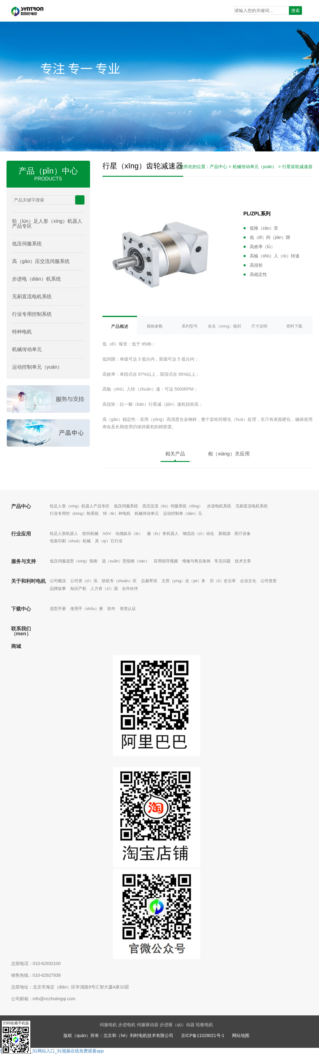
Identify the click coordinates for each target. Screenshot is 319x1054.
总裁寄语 (149, 580)
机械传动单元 (147, 513)
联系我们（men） (21, 631)
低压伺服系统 (126, 506)
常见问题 (222, 561)
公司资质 (269, 580)
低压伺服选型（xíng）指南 (74, 561)
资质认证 (128, 608)
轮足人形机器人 (64, 533)
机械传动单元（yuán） (255, 166)
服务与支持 (23, 561)
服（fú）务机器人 (163, 533)
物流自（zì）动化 (198, 533)
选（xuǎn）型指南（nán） (125, 561)
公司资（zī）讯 (83, 580)
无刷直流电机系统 (251, 506)
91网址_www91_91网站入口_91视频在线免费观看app (52, 1050)
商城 (16, 646)
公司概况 (58, 580)
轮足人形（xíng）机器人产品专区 (80, 506)
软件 (111, 608)
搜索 (295, 10)
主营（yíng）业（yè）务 (183, 580)
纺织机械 (90, 533)
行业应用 (21, 533)
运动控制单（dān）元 (182, 513)
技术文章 (243, 561)
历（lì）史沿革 (223, 580)
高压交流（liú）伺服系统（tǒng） (172, 506)
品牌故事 (58, 588)
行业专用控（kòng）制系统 (74, 513)
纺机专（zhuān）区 (119, 580)
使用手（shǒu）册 (86, 608)
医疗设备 (243, 533)
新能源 (224, 533)
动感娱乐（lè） (129, 533)
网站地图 (240, 1035)
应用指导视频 (166, 561)
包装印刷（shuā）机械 (70, 541)
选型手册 (58, 608)
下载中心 (21, 609)
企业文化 (248, 580)
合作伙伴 (130, 588)
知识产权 (78, 588)
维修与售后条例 (196, 561)
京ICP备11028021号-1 (202, 1035)
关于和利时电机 (28, 581)
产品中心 (218, 166)
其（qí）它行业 (109, 541)
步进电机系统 (219, 506)
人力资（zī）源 (104, 588)
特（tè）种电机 (117, 513)
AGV (106, 533)
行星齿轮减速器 (297, 166)
